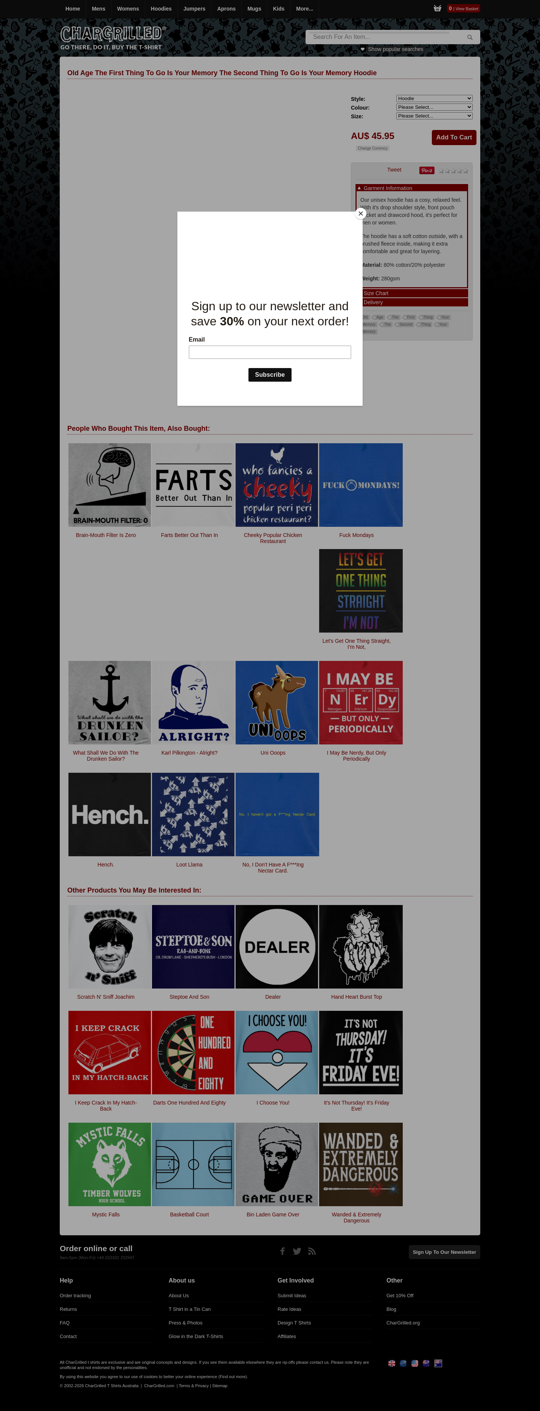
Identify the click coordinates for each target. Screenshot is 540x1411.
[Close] (360, 213)
